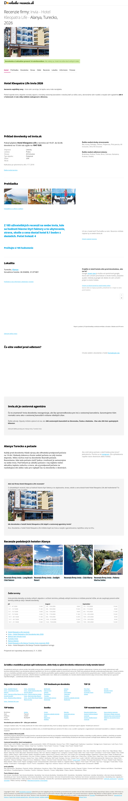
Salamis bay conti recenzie (112, 716)
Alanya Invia (29, 429)
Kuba (45, 716)
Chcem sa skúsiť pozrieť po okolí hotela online (96, 285)
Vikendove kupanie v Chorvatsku (37, 780)
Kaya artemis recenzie (111, 712)
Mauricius (47, 718)
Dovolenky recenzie (25, 792)
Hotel (6, 70)
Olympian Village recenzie (112, 714)
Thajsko (66, 718)
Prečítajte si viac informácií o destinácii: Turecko (19, 282)
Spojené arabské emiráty (71, 698)
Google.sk (57, 795)
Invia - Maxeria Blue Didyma (12, 698)
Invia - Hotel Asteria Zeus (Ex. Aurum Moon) (33, 691)
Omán (46, 712)
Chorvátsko (67, 692)
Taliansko (67, 694)
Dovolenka (24, 70)
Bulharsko (47, 689)
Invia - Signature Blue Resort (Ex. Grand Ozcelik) (14, 695)
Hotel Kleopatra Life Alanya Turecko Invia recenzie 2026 (28, 643)
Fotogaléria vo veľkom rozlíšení (13, 209)
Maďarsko (67, 700)
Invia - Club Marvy (29, 689)
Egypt (65, 691)
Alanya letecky (13, 641)
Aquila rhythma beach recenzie (91, 715)
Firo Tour (87, 689)
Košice (26, 712)
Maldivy (46, 719)
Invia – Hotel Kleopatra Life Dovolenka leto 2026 (26, 634)
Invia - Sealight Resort (10, 689)
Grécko (46, 692)
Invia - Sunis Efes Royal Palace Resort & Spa (33, 699)
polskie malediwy (45, 797)
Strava (32, 70)
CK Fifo (106, 689)
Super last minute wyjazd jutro (18, 797)
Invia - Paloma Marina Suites (33, 694)
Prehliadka (14, 70)
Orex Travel (76, 760)
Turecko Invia (37, 429)
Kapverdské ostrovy (50, 698)
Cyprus (66, 689)
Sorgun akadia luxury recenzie (90, 718)
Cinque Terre (83, 797)
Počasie (72, 70)
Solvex (86, 694)
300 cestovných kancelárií (56, 421)
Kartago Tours (108, 691)
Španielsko (47, 694)
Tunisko (46, 696)
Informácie (63, 70)
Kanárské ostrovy (69, 714)
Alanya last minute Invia (17, 636)
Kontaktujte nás (114, 353)
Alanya (15, 269)
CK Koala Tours (88, 692)
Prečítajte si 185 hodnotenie (18, 247)
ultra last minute (34, 797)
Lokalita (54, 70)
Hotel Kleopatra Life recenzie (18, 632)
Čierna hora (47, 691)
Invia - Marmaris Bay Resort (32, 696)
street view (92, 273)
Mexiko (66, 716)
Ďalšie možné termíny (11, 170)
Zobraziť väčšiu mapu (10, 333)
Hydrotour (87, 691)
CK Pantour (107, 692)
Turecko (66, 696)
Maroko (66, 712)
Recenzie (46, 70)
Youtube (92, 795)
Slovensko (47, 700)
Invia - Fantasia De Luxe (11, 701)
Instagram (105, 454)
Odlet (39, 70)
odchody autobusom (110, 779)
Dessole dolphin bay (90, 712)
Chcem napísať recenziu (89, 239)
